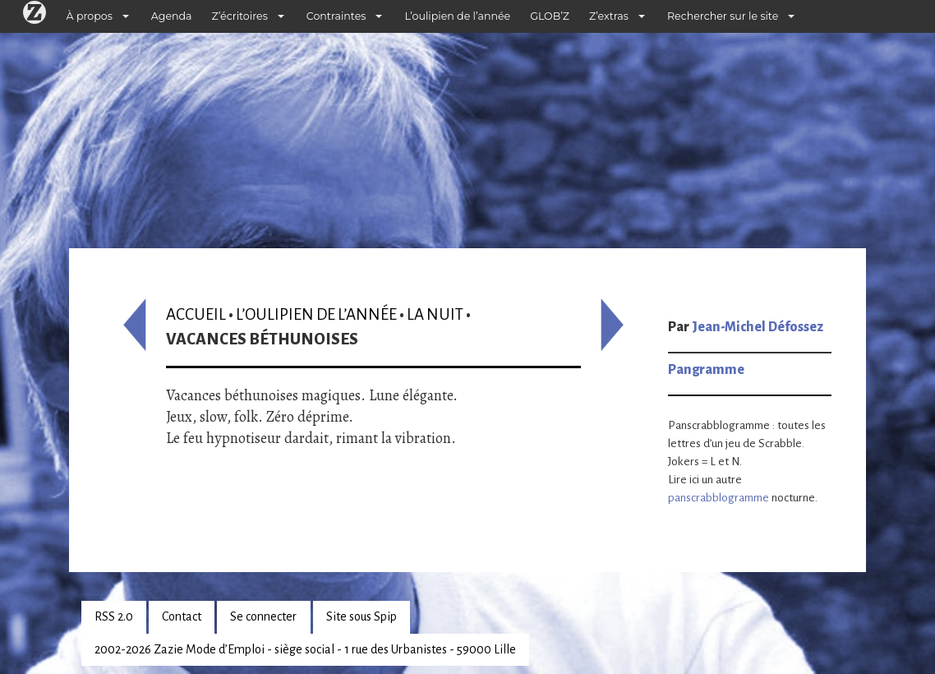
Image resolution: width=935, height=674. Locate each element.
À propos (90, 16)
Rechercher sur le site (722, 16)
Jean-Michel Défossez (757, 327)
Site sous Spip (361, 616)
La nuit (435, 314)
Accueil (196, 314)
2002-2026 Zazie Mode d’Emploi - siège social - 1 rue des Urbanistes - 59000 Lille (305, 649)
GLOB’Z (549, 16)
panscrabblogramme (718, 498)
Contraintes (336, 16)
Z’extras (609, 16)
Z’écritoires (240, 16)
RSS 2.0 (113, 616)
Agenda (171, 16)
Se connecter (263, 616)
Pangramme (706, 369)
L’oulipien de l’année (457, 16)
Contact (181, 616)
